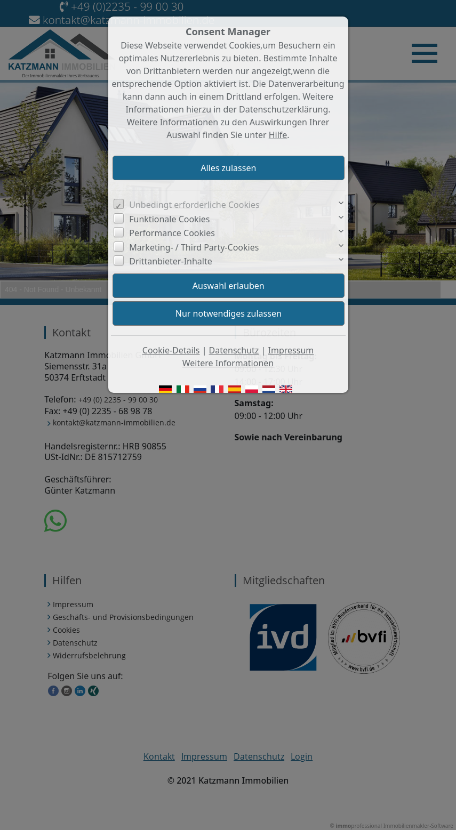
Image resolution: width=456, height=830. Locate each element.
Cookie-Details (171, 350)
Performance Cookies (172, 233)
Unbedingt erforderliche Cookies (194, 205)
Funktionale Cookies (169, 219)
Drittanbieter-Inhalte (170, 261)
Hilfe (278, 135)
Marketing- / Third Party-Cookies (194, 247)
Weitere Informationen (228, 363)
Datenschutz (234, 350)
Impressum (291, 350)
